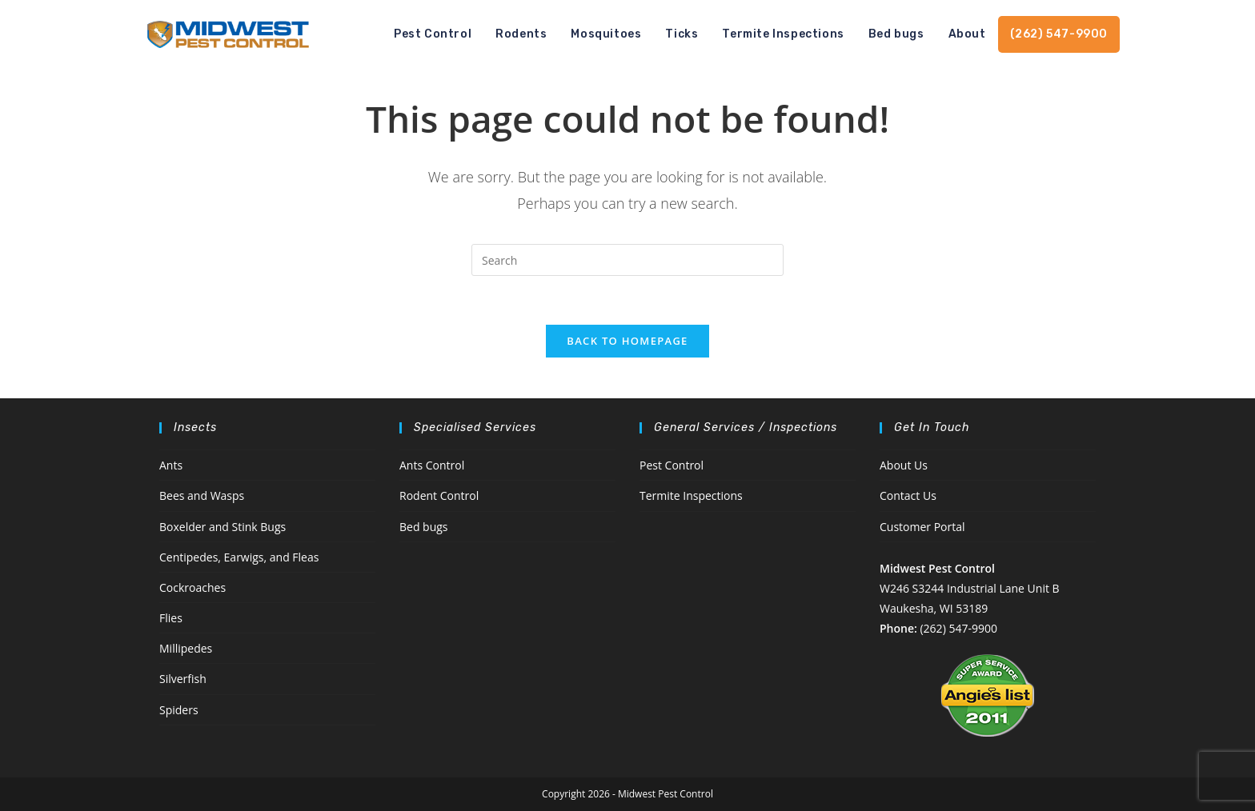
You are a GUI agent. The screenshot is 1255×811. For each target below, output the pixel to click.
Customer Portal (922, 526)
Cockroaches (192, 587)
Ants (170, 465)
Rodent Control (439, 495)
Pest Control (672, 465)
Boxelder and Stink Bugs (222, 526)
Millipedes (185, 648)
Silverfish (182, 678)
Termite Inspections (691, 495)
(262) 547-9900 (958, 628)
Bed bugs (423, 526)
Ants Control (431, 465)
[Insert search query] (627, 260)
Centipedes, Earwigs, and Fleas (239, 557)
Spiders (178, 709)
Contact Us (908, 495)
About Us (904, 465)
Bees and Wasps (201, 495)
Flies (170, 617)
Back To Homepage (627, 341)
